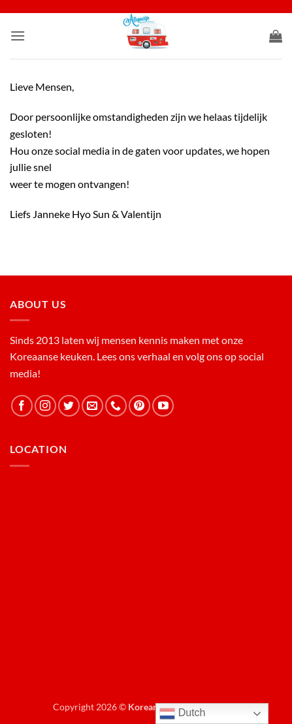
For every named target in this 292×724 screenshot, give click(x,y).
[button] (17, 36)
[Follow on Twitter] (69, 406)
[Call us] (116, 406)
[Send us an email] (92, 406)
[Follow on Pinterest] (139, 406)
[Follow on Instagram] (45, 406)
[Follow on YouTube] (163, 406)
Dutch (182, 713)
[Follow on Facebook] (22, 406)
